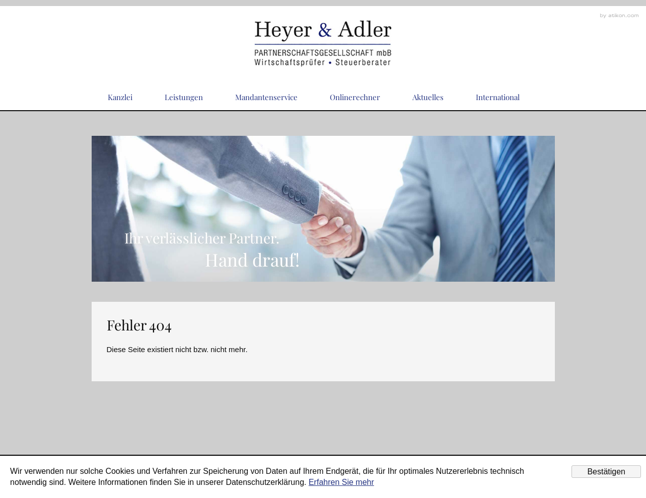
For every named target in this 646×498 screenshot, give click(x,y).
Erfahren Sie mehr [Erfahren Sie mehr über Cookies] (341, 482)
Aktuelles (428, 97)
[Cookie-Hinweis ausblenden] (606, 471)
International (498, 97)
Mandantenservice (266, 97)
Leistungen (184, 97)
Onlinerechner (355, 97)
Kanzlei (120, 97)
